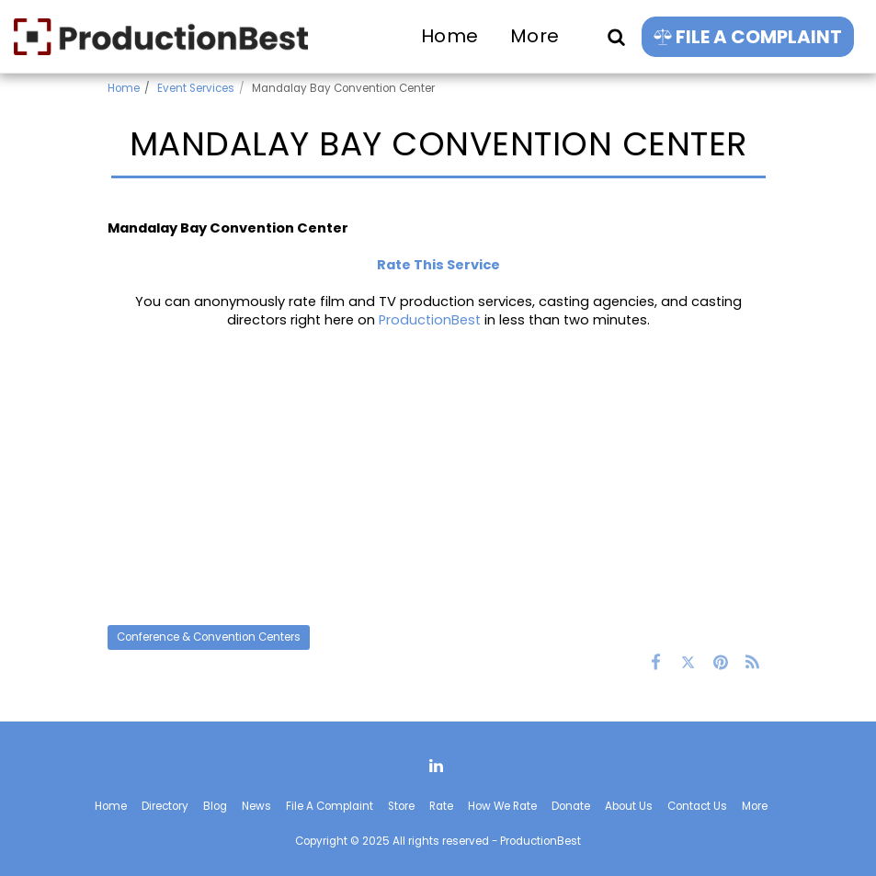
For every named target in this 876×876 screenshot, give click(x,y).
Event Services (195, 88)
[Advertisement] (438, 477)
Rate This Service (438, 265)
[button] (615, 36)
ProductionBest (430, 320)
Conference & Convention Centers (209, 637)
